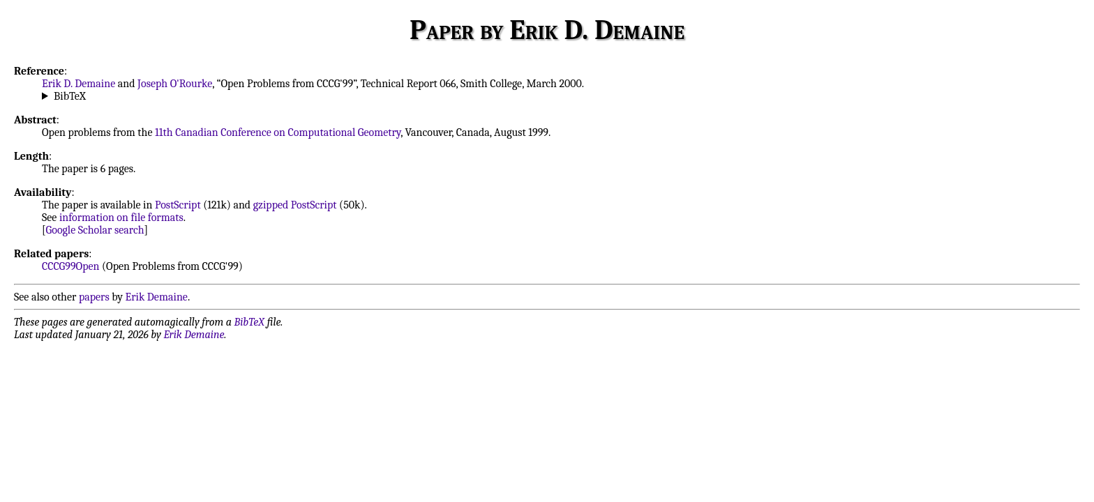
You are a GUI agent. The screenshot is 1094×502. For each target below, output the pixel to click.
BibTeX (70, 96)
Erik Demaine (157, 297)
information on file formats (121, 217)
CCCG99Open (70, 266)
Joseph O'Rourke (174, 83)
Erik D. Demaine (78, 83)
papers (94, 297)
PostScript (178, 205)
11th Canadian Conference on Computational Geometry (277, 132)
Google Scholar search (95, 230)
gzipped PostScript (295, 205)
